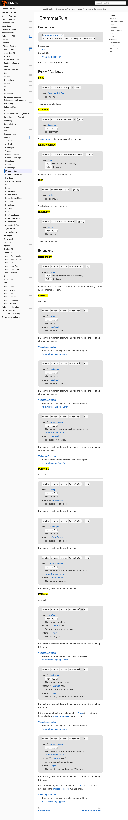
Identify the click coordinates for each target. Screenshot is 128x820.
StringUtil (8, 242)
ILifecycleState (10, 107)
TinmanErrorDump (12, 266)
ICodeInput (9, 161)
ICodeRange (10, 168)
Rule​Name (114, 37)
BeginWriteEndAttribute (14, 63)
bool (50, 160)
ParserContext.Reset (54, 432)
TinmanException (11, 269)
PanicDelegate (10, 134)
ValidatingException (47, 347)
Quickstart (8, 239)
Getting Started (8, 19)
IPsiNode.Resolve (61, 716)
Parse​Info (114, 48)
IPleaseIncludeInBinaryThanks (16, 114)
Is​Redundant (115, 43)
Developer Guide (9, 29)
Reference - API (8, 36)
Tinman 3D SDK (8, 9)
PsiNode (8, 208)
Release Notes (8, 23)
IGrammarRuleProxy (13, 174)
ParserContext (11, 195)
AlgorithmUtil (9, 53)
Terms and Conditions (11, 317)
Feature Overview (9, 12)
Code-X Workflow (9, 16)
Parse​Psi (113, 51)
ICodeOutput (10, 164)
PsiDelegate (10, 205)
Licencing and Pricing (11, 314)
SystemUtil (8, 249)
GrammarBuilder (12, 154)
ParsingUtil (9, 201)
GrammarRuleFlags (13, 158)
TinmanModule (10, 273)
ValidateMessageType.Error (55, 354)
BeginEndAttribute (11, 60)
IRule (7, 185)
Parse (7, 188)
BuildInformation (11, 70)
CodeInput (9, 147)
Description (113, 19)
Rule (7, 212)
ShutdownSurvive (52, 35)
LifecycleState (10, 124)
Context (56, 625)
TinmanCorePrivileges (13, 259)
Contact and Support (10, 310)
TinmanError (9, 263)
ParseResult (10, 191)
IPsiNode (9, 178)
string (50, 227)
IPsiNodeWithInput (13, 181)
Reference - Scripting (10, 307)
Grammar (9, 151)
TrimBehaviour (11, 232)
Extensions (113, 40)
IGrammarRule (11, 171)
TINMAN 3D (11, 3)
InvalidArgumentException (15, 117)
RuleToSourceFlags (13, 218)
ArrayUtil (8, 56)
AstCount (9, 141)
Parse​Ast (113, 46)
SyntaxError (10, 228)
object (54, 633)
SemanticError (11, 222)
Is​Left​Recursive (116, 31)
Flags (112, 25)
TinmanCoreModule (12, 256)
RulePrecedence (12, 215)
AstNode (9, 144)
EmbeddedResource (12, 97)
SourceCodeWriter (13, 225)
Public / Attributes (116, 22)
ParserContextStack (13, 198)
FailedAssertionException (15, 100)
